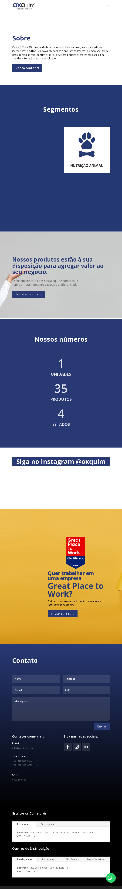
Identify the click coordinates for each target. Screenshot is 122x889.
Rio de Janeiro (48, 824)
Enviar (102, 726)
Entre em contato (28, 294)
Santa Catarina (95, 859)
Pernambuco (24, 824)
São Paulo (71, 859)
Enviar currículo (62, 613)
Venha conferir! (27, 68)
